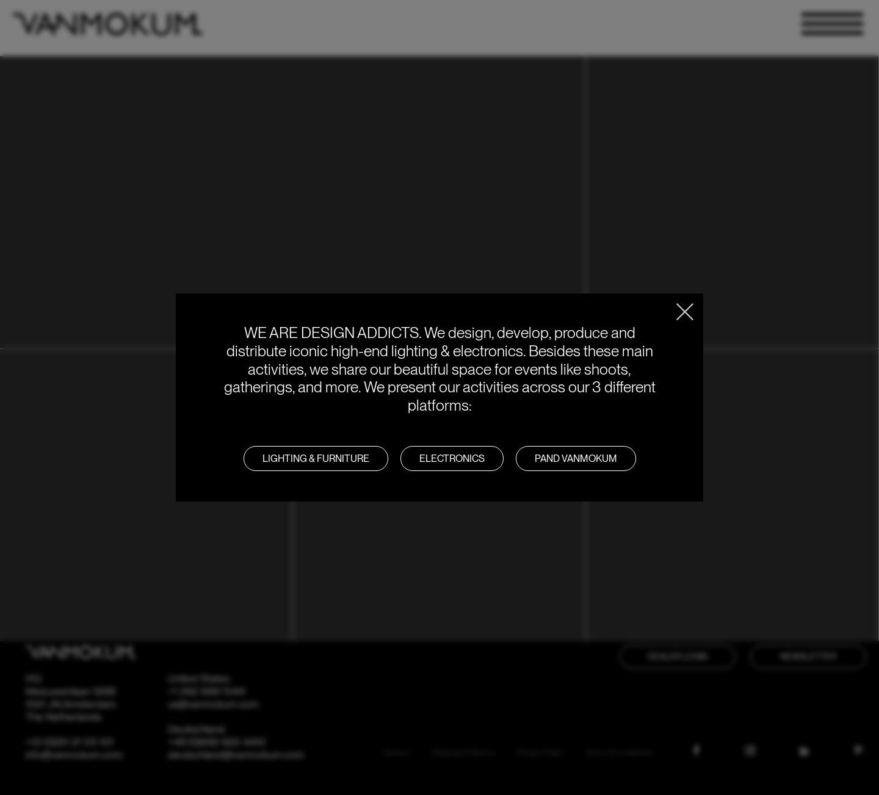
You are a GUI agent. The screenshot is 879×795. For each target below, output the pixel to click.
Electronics (452, 458)
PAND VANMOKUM (576, 458)
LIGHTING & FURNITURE (315, 458)
